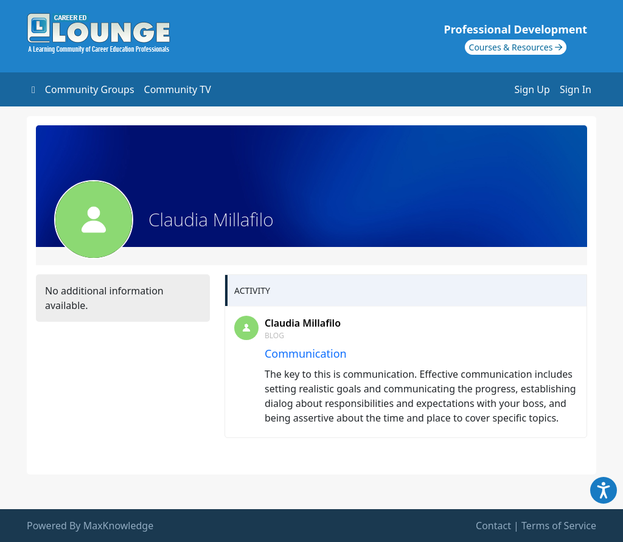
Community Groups (89, 89)
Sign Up (532, 89)
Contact (493, 525)
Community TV (177, 89)
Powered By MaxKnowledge (90, 525)
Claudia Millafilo (303, 323)
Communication (306, 353)
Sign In (575, 89)
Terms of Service (558, 525)
